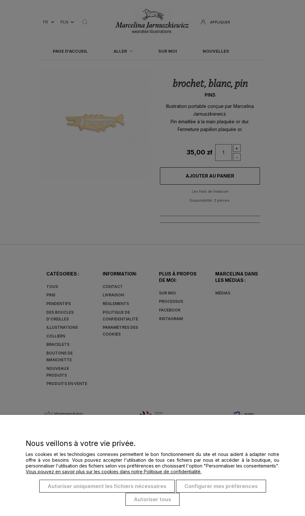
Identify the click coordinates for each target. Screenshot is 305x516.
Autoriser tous (152, 499)
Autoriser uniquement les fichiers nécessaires (107, 486)
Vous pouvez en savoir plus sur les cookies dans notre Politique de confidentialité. (113, 472)
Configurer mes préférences (221, 486)
